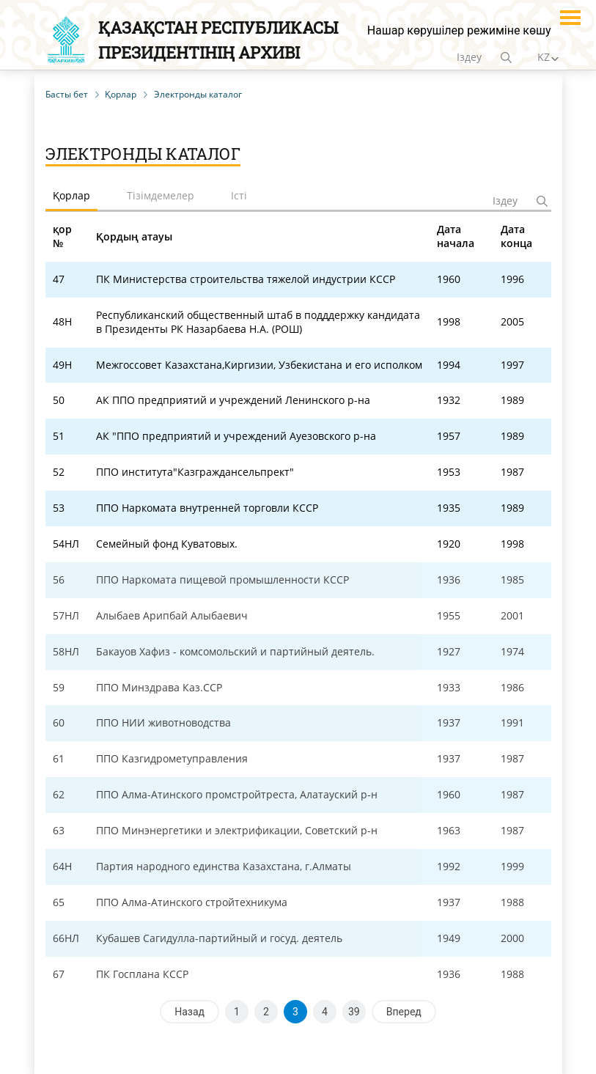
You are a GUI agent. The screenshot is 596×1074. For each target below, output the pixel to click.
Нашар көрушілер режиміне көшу (459, 30)
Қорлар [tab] (71, 195)
